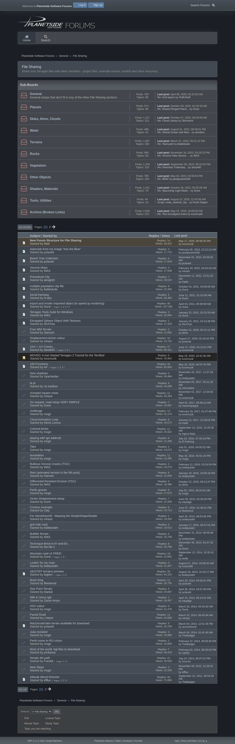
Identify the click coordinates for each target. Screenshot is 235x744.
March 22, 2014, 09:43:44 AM (196, 616)
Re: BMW (162, 180)
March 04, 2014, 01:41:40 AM (196, 634)
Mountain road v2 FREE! (46, 555)
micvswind (188, 389)
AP (45, 368)
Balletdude (184, 145)
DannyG (49, 334)
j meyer (48, 619)
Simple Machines (54, 741)
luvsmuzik (197, 215)
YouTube (138, 741)
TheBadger (188, 637)
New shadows (39, 374)
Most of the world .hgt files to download (55, 650)
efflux (185, 673)
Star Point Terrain (41, 590)
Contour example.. (42, 508)
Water (34, 132)
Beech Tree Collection (44, 260)
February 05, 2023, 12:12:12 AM (197, 251)
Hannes (49, 477)
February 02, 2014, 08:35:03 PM (197, 651)
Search (45, 38)
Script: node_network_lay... (173, 203)
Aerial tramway (39, 296)
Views (166, 237)
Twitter (118, 741)
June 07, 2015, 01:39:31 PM (195, 509)
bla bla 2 (49, 548)
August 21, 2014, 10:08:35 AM (196, 564)
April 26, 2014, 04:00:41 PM (195, 582)
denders (200, 133)
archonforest (189, 628)
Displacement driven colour (47, 339)
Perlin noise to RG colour (46, 642)
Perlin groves (38, 491)
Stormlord (187, 122)
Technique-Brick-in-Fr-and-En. (49, 545)
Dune (196, 110)
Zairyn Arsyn (52, 602)
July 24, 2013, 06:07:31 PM (194, 660)
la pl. (33, 384)
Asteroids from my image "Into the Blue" (55, 250)
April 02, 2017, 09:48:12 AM (195, 404)
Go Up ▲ (203, 741)
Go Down (25, 228)
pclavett (49, 254)
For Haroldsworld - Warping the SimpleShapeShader (63, 517)
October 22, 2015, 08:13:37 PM (197, 483)
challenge (36, 412)
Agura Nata (188, 435)
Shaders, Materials (44, 190)
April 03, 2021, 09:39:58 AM (195, 305)
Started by (50, 237)
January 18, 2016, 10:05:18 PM (197, 474)
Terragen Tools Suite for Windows (51, 313)
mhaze (186, 272)
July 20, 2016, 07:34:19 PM (194, 440)
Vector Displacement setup (47, 500)
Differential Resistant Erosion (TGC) (53, 482)
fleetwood (187, 512)
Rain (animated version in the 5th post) (55, 474)
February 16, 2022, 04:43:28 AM (197, 269)
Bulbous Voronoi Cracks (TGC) (50, 465)
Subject (35, 237)
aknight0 (49, 281)
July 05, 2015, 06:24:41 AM (194, 492)
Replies (154, 237)
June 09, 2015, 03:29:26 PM (195, 500)
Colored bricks (39, 430)
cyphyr (186, 654)
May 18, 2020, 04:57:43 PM (195, 366)
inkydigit (187, 503)
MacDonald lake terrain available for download (59, 625)
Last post (182, 237)
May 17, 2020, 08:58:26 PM (195, 242)
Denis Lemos (52, 424)
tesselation (37, 457)
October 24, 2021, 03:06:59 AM (197, 288)
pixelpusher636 (181, 180)
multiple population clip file (47, 287)
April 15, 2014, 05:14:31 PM (195, 599)
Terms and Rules (189, 741)
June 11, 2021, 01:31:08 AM (195, 296)
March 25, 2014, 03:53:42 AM (196, 608)
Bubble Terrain (39, 535)
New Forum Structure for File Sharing (55, 242)
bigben (48, 576)
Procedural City (40, 278)
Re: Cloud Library (167, 122)
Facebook (127, 741)
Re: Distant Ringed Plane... (173, 110)
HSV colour (37, 607)
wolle (185, 560)
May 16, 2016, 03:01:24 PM (195, 457)
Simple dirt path (40, 659)
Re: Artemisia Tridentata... (172, 168)
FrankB (48, 662)
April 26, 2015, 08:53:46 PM (195, 517)
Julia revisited (38, 633)
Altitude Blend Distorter (45, 678)
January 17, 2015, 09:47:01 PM (197, 526)
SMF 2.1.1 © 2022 (36, 741)
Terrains (36, 143)
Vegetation (38, 167)
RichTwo (49, 325)
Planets (35, 108)
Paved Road (38, 616)
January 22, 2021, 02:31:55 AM (197, 314)
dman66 (196, 168)
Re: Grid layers (166, 98)
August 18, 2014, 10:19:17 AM (196, 573)
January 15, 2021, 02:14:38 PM (197, 322)
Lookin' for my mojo (42, 564)
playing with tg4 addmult (45, 439)
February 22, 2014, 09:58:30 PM (197, 642)
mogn (47, 415)
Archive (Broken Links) (47, 213)
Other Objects (40, 178)
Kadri (185, 283)
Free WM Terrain (41, 331)
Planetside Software (103, 741)
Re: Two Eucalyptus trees (172, 215)
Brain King (36, 581)
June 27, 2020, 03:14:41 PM (195, 348)
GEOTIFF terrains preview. (47, 573)
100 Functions (39, 365)
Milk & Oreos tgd (40, 599)
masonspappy (190, 407)
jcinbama (50, 654)
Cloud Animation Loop (44, 421)
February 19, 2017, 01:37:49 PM (197, 412)
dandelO (49, 351)
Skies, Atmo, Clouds (45, 120)
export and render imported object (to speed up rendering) (67, 305)
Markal (48, 593)
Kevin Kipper (200, 203)
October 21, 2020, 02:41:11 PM (197, 331)
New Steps (37, 668)
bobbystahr (188, 379)
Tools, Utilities (41, 202)
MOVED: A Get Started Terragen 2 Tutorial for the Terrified (67, 357)
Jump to (25, 713)
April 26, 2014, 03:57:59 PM (195, 590)
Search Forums (203, 5)
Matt (46, 245)
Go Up (23, 691)
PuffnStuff (184, 98)
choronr (186, 663)
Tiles (33, 448)
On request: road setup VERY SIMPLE (55, 403)
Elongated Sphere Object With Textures (55, 322)
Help (177, 741)
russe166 (187, 567)
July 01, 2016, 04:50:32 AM (194, 448)
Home (27, 38)
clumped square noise (44, 394)
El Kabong (188, 443)
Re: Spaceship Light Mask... (173, 192)
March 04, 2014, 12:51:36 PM (196, 625)
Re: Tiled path (165, 145)
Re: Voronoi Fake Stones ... (173, 157)
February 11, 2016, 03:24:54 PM (197, 466)
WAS (196, 157)
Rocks (35, 155)
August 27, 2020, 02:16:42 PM (196, 340)
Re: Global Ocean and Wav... (174, 133)
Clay (47, 512)
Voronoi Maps (39, 269)
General (36, 95)
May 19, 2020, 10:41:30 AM (194, 357)
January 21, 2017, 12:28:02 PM (197, 421)
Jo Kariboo (51, 388)
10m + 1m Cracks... (42, 348)
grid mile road (38, 526)
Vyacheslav (51, 378)
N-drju (48, 299)
